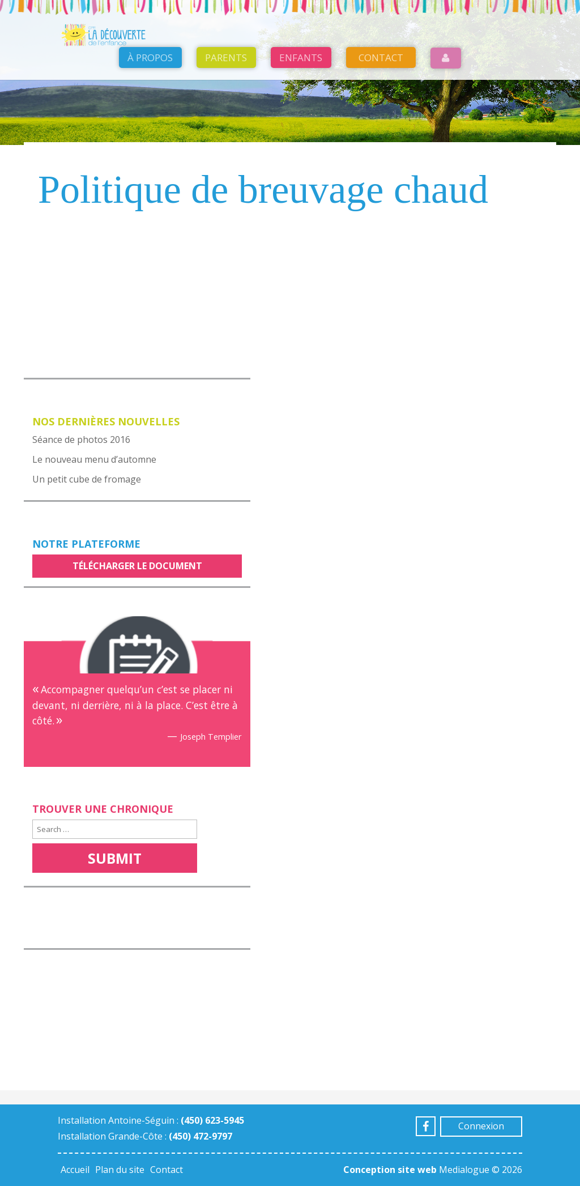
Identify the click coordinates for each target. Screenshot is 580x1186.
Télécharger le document (137, 566)
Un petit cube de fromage (86, 479)
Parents (226, 85)
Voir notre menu (79, 311)
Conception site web (390, 1169)
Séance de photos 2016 (81, 439)
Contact (381, 85)
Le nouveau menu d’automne (94, 459)
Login (446, 86)
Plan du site (119, 1169)
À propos (150, 85)
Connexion (481, 1126)
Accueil (75, 1169)
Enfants (300, 85)
